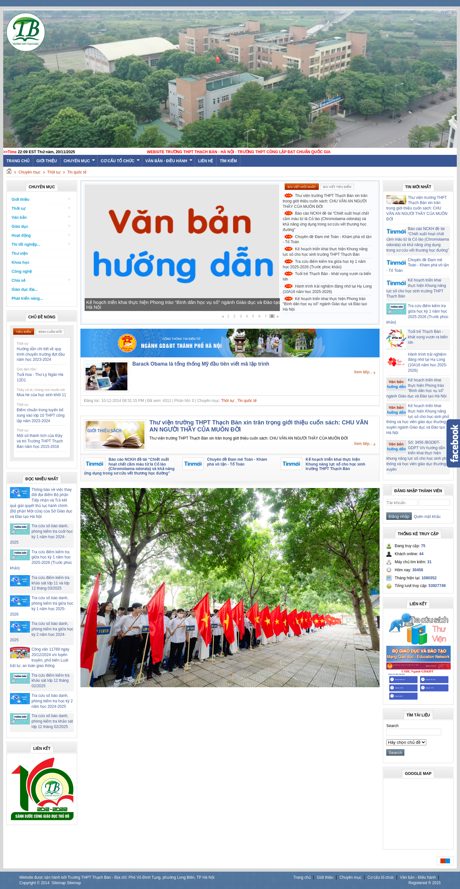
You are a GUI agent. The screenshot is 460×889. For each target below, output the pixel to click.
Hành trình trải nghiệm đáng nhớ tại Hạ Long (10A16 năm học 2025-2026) (327, 289)
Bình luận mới (50, 331)
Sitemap (58, 883)
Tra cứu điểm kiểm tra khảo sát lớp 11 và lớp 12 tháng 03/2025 (50, 583)
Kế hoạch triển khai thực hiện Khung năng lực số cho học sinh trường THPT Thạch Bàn (325, 252)
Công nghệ (22, 271)
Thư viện (20, 253)
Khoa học (20, 262)
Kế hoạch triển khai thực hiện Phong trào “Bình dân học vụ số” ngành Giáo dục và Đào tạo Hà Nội (183, 304)
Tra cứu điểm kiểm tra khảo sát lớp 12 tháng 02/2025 (50, 681)
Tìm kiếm (228, 161)
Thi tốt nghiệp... (41, 244)
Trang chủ (302, 877)
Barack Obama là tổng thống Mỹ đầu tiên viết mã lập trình (201, 364)
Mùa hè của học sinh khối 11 (41, 395)
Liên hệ (205, 161)
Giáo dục (41, 226)
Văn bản (41, 217)
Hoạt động (41, 235)
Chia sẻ (41, 280)
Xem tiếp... (363, 372)
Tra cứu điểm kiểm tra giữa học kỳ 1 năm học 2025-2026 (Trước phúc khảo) (324, 264)
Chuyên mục (80, 161)
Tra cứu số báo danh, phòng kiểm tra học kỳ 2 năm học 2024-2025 (52, 701)
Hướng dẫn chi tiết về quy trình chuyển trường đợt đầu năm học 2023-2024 (41, 354)
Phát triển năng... (27, 298)
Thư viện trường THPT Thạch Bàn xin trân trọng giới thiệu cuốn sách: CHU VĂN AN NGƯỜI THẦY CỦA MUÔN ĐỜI (325, 201)
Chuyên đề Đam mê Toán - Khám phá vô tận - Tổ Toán (327, 239)
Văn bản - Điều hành (169, 161)
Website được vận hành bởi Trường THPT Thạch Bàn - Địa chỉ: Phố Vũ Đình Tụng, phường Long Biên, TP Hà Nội (116, 877)
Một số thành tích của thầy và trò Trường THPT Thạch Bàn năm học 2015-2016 (40, 441)
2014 (45, 883)
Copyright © (30, 883)
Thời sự (53, 172)
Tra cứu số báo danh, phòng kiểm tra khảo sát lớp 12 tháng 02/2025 (52, 721)
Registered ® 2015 (425, 883)
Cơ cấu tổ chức (120, 161)
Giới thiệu (46, 161)
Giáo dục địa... (25, 289)
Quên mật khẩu (426, 516)
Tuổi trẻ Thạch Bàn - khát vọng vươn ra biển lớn (327, 276)
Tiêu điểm (23, 331)
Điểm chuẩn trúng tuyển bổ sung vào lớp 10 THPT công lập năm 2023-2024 (41, 415)
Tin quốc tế (77, 172)
